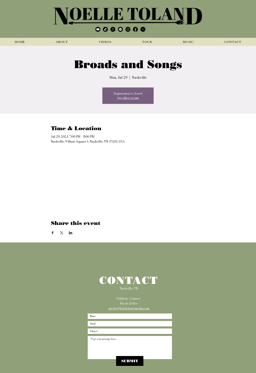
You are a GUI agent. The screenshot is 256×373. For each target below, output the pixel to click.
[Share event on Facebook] (52, 232)
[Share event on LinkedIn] (70, 232)
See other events (128, 98)
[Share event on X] (61, 232)
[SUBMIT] (129, 361)
